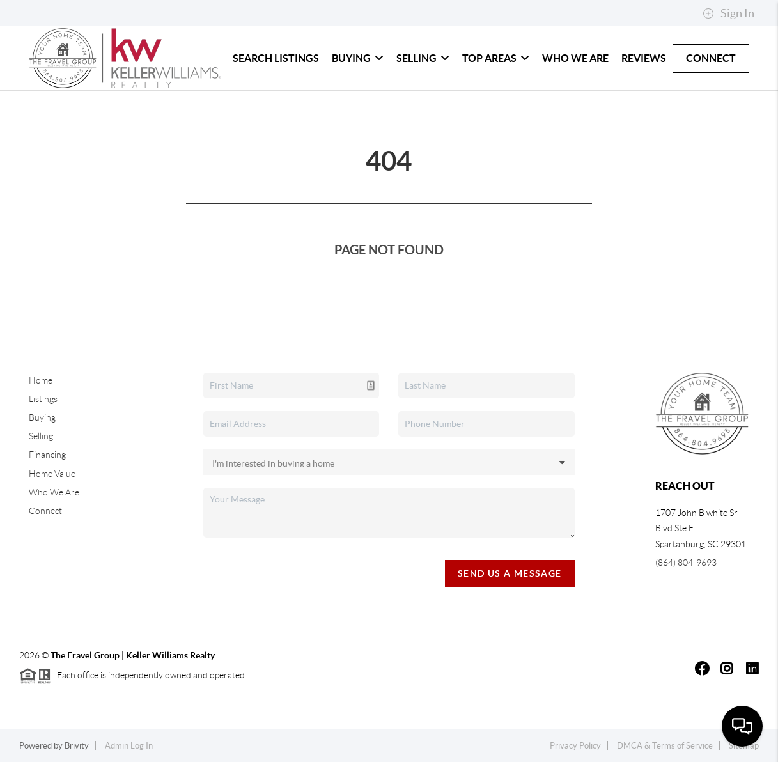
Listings (43, 399)
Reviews (643, 58)
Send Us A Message (510, 573)
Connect (711, 58)
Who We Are (575, 58)
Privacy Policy (575, 745)
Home (40, 380)
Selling (422, 58)
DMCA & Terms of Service (665, 745)
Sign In (728, 13)
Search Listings (276, 58)
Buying (358, 58)
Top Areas (495, 58)
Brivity (77, 745)
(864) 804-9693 (686, 562)
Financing (47, 454)
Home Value (52, 474)
